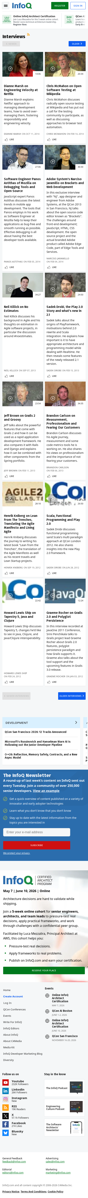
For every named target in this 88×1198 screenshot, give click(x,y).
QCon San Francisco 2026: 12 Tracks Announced (35, 732)
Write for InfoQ (12, 1022)
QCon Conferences (14, 1009)
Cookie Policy (55, 1191)
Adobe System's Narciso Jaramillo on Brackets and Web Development (65, 183)
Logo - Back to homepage (22, 5)
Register (59, 5)
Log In (7, 1003)
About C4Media (12, 1041)
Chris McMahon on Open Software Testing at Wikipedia (63, 90)
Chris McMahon (56, 133)
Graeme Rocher (55, 676)
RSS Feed (29, 35)
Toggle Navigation (6, 6)
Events (7, 1015)
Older (75, 43)
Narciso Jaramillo (57, 258)
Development (17, 723)
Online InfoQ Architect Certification (60, 998)
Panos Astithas (13, 261)
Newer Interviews (18, 695)
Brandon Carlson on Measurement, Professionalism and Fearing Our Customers (63, 421)
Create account (13, 996)
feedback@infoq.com (14, 1161)
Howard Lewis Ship (15, 673)
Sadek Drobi (53, 370)
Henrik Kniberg (13, 567)
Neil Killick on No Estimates (16, 309)
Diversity (8, 1060)
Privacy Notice (10, 1191)
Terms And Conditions (33, 1191)
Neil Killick (11, 370)
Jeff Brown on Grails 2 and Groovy (19, 417)
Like (11, 139)
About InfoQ (10, 1034)
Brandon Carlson (57, 467)
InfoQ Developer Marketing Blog (22, 1053)
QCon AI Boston (62, 1011)
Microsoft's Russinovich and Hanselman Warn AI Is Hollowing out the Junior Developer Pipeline (37, 743)
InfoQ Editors (11, 1028)
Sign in (78, 5)
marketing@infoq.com (58, 1172)
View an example (46, 791)
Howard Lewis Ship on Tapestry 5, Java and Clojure (20, 617)
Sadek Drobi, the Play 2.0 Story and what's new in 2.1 (64, 311)
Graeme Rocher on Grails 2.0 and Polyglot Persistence (64, 617)
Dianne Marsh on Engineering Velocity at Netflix (21, 90)
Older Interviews (70, 695)
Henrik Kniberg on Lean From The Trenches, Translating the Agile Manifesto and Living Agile (20, 523)
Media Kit (8, 1047)
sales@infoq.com (55, 1161)
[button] (36, 845)
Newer (13, 43)
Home (6, 990)
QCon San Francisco (65, 1036)
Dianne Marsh (12, 133)
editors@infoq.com (13, 1172)
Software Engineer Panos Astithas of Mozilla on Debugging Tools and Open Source (22, 185)
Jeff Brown (10, 470)
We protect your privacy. (16, 853)
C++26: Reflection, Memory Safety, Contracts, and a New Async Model (41, 756)
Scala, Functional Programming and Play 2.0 (63, 520)
